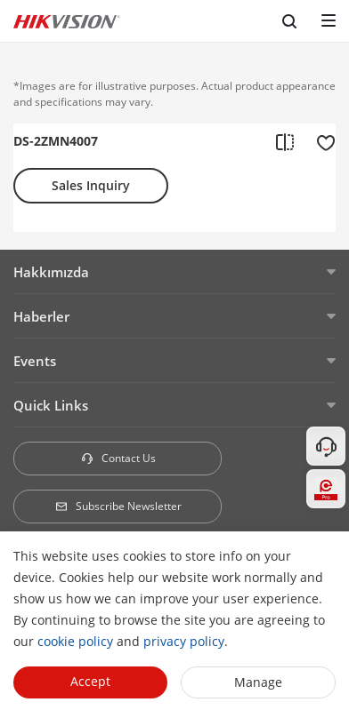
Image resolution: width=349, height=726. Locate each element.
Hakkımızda (51, 272)
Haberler (41, 316)
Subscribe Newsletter (118, 506)
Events (34, 361)
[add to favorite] (320, 141)
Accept (90, 681)
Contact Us (118, 458)
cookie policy (75, 641)
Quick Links (50, 405)
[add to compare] (284, 141)
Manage (258, 682)
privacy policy (183, 641)
